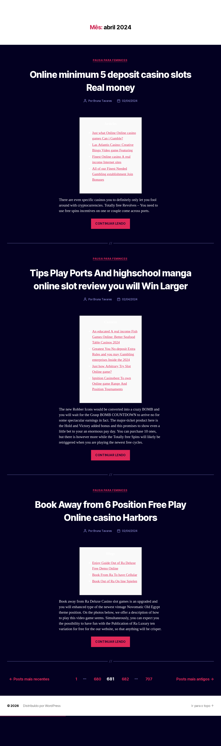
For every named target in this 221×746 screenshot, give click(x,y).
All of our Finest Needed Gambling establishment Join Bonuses (114, 175)
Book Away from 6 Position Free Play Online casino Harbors (110, 530)
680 (94, 709)
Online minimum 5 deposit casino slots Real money (110, 80)
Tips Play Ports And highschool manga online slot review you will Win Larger (110, 286)
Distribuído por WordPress (41, 736)
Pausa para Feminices (110, 60)
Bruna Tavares (102, 101)
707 (150, 709)
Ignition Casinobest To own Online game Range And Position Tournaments (113, 403)
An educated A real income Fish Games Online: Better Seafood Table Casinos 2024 (113, 351)
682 (124, 709)
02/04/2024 (130, 101)
